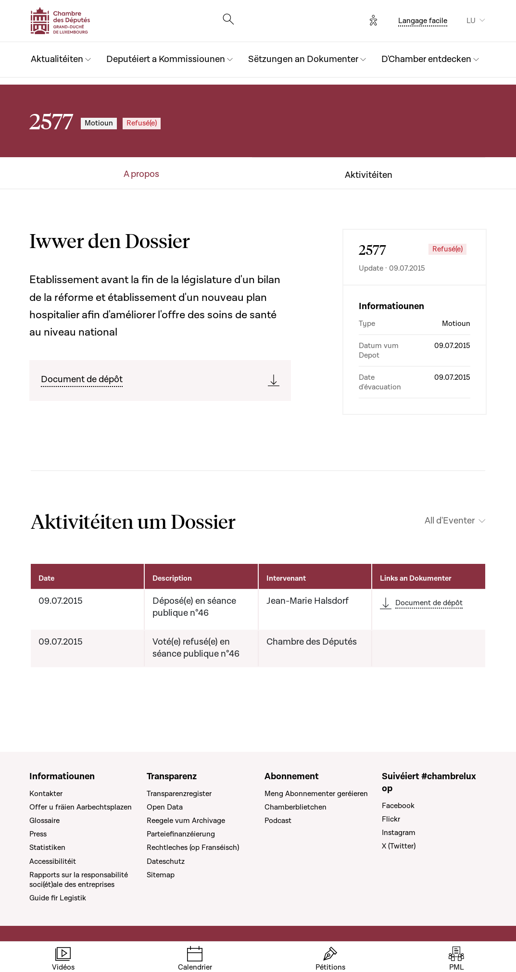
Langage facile (422, 20)
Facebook (398, 805)
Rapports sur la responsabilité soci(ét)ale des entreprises (78, 879)
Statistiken (47, 847)
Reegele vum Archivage (186, 820)
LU (471, 20)
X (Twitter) (398, 846)
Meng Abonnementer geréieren (316, 793)
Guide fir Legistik (57, 898)
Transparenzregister (179, 793)
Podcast (277, 820)
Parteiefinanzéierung (181, 834)
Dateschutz (166, 861)
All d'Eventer (450, 521)
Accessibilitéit (52, 861)
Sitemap (161, 875)
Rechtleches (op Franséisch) (193, 847)
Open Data (165, 807)
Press (38, 834)
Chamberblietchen (295, 807)
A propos (141, 174)
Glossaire (44, 820)
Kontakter (46, 793)
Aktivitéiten (368, 175)
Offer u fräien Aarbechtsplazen (80, 807)
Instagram (398, 832)
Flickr (391, 819)
